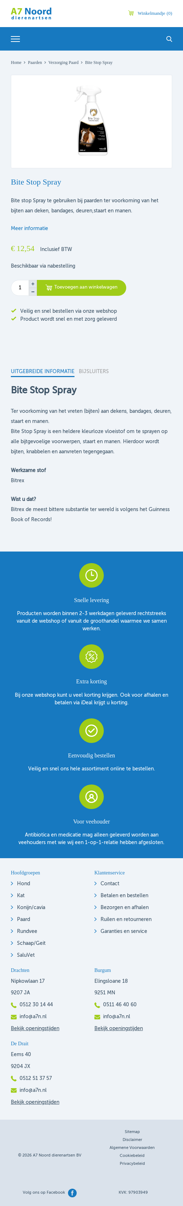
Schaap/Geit (31, 943)
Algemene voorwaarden (132, 1148)
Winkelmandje (155, 13)
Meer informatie (29, 228)
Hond (23, 883)
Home (16, 62)
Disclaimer (132, 1140)
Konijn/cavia (31, 907)
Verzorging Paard (63, 62)
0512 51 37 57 (36, 1078)
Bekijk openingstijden (35, 1028)
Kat (21, 895)
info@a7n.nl (33, 1016)
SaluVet (26, 955)
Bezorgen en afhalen (125, 907)
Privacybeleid (132, 1164)
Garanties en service (124, 931)
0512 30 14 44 (36, 1004)
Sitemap (132, 1132)
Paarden (35, 62)
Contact (110, 883)
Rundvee (27, 931)
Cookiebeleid (132, 1156)
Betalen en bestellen (124, 895)
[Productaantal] (20, 288)
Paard (23, 919)
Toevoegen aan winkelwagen (86, 287)
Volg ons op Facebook (44, 1193)
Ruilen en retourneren (126, 919)
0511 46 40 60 (120, 1004)
